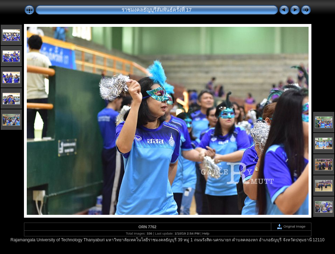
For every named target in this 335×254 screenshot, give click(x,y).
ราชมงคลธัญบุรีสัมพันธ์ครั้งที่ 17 (157, 10)
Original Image (291, 226)
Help (205, 233)
